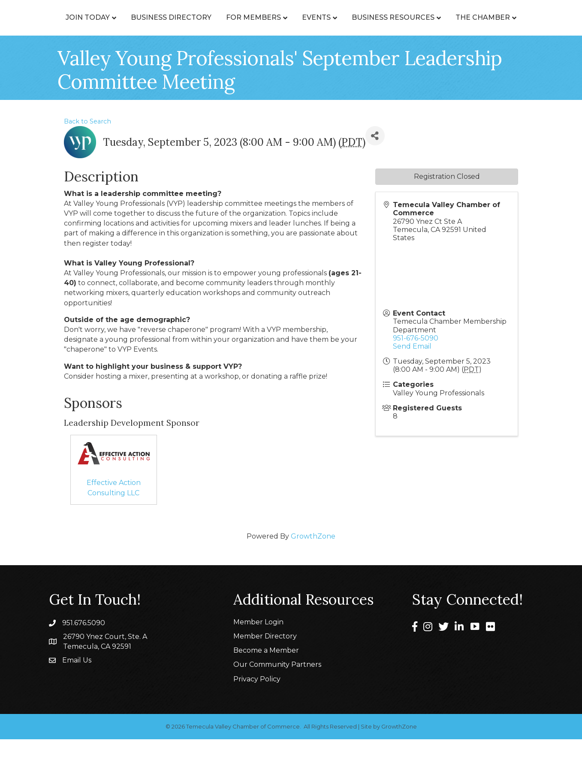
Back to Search (87, 162)
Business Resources (249, 58)
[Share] (375, 176)
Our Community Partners (277, 705)
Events (481, 26)
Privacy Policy (256, 720)
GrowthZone (313, 577)
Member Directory (265, 677)
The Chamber (339, 58)
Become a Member (266, 691)
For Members (267, 26)
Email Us (76, 701)
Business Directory (185, 26)
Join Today (102, 26)
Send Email (412, 387)
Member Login (258, 663)
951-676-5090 (415, 379)
